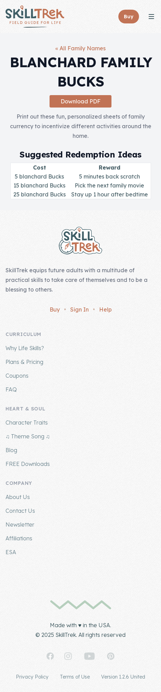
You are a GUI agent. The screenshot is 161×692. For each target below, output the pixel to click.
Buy (55, 309)
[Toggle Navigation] (151, 16)
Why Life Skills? (25, 348)
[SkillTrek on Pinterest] (111, 656)
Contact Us (20, 510)
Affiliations (19, 538)
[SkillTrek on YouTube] (89, 656)
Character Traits (27, 422)
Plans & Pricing (24, 361)
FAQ (11, 389)
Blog (11, 450)
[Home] (35, 17)
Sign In (79, 309)
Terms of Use (75, 677)
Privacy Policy (32, 677)
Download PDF (80, 101)
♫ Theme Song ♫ (28, 436)
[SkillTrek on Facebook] (50, 656)
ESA (11, 552)
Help (105, 309)
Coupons (17, 375)
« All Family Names (80, 48)
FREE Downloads (28, 463)
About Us (18, 496)
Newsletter (20, 524)
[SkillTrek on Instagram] (68, 656)
